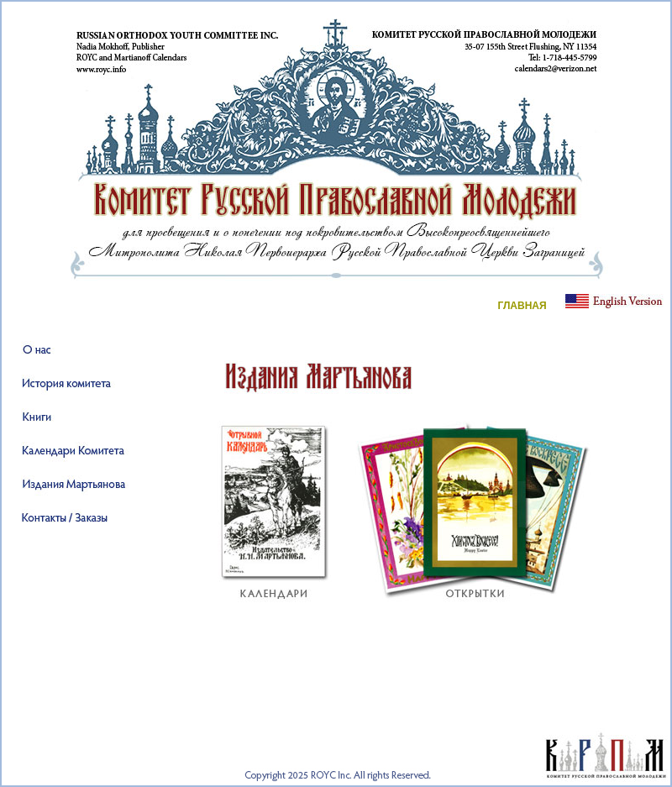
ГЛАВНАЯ (521, 306)
